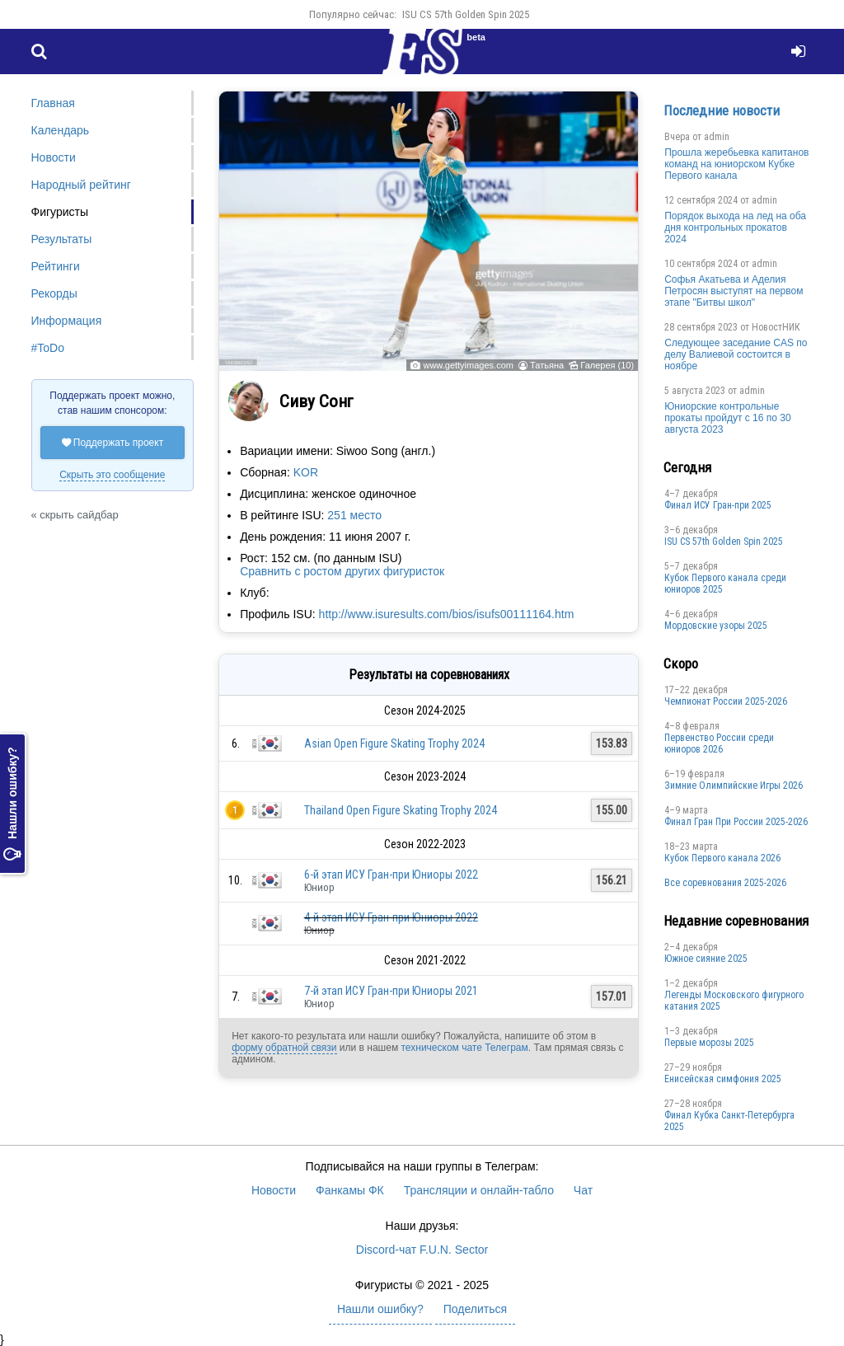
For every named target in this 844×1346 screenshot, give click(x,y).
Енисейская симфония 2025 (722, 1079)
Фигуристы (60, 211)
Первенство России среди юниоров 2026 (719, 743)
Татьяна (547, 365)
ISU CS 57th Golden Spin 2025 (465, 14)
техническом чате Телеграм (464, 1047)
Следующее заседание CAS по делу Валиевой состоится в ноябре (735, 354)
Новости (53, 157)
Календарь (60, 130)
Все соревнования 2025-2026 (725, 883)
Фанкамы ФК (350, 1190)
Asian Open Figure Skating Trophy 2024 (394, 743)
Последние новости (721, 110)
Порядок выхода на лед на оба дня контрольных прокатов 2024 (735, 227)
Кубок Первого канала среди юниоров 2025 (725, 583)
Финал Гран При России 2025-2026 (736, 822)
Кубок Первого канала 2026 (722, 858)
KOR (305, 472)
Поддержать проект (113, 442)
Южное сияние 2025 (706, 958)
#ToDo (47, 347)
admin (716, 137)
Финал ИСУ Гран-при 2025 (717, 505)
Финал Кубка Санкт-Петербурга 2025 (729, 1121)
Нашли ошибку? (12, 804)
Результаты (61, 239)
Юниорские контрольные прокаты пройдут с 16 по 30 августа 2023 (727, 418)
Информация (66, 320)
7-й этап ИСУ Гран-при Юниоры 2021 (391, 990)
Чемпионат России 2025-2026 (725, 701)
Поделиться (475, 1309)
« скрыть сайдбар (75, 515)
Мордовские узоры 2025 (715, 625)
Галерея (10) (607, 365)
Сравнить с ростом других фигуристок (342, 571)
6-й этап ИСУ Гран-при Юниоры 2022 (391, 874)
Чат (583, 1190)
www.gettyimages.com (468, 365)
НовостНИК (776, 327)
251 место (354, 515)
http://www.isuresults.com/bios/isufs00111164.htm (446, 614)
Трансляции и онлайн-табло (479, 1190)
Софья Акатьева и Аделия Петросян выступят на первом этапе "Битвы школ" (733, 291)
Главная (53, 103)
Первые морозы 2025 (709, 1042)
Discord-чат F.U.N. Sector (422, 1249)
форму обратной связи (284, 1047)
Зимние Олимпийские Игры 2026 (733, 785)
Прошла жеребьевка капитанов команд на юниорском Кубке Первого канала (736, 164)
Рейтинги (55, 266)
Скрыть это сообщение (112, 475)
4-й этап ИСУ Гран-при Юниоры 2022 (391, 917)
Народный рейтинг (81, 184)
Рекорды (54, 293)
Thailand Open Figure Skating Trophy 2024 (400, 810)
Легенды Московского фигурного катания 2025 (734, 1000)
